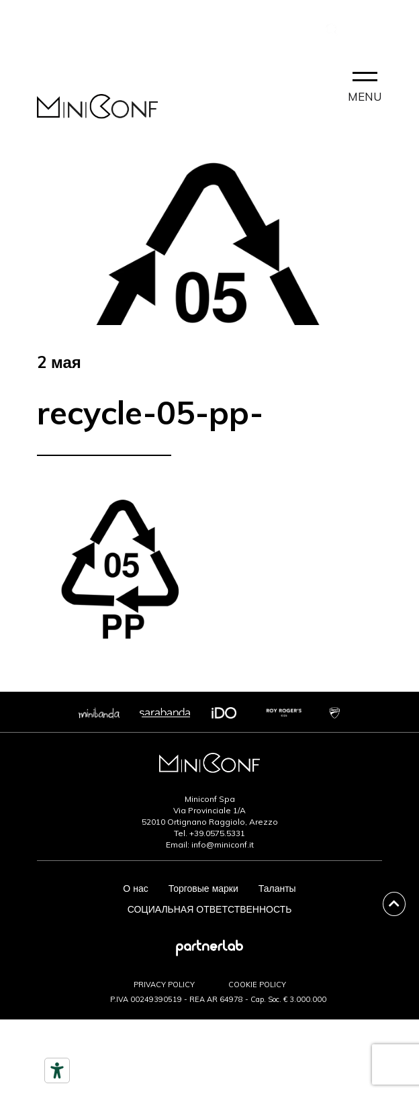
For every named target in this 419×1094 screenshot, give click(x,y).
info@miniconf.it (222, 844)
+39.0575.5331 (217, 833)
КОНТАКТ (59, 32)
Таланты (277, 888)
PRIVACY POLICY (164, 984)
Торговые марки (203, 888)
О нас (135, 888)
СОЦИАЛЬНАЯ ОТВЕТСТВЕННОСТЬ (210, 909)
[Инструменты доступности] (57, 1070)
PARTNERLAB (275, 29)
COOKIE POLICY (257, 984)
